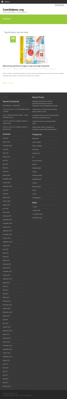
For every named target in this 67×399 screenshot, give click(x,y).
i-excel (20, 395)
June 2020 (5, 208)
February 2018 (7, 264)
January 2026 (6, 142)
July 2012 (5, 364)
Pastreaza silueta (37, 175)
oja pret (54, 68)
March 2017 (6, 297)
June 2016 (5, 323)
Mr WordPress (7, 105)
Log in (35, 207)
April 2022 (5, 171)
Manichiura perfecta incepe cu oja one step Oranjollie (26, 66)
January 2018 (6, 268)
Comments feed (38, 214)
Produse (17, 68)
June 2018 (5, 249)
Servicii (34, 190)
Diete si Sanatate (37, 146)
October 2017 (7, 275)
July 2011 (5, 371)
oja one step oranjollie (41, 68)
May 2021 (5, 194)
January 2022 (6, 175)
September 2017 (7, 279)
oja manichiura (25, 68)
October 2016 (7, 308)
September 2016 (7, 312)
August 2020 (6, 205)
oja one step (32, 68)
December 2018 (7, 234)
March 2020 (6, 212)
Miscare (34, 164)
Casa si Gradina (36, 142)
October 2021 (7, 182)
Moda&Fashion (36, 168)
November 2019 (7, 223)
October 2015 (7, 327)
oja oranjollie (49, 68)
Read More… (7, 79)
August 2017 (6, 282)
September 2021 (7, 186)
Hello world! (16, 105)
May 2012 (5, 368)
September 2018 (7, 242)
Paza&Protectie (36, 179)
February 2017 (7, 301)
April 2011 (5, 382)
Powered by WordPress (9, 395)
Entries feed (36, 210)
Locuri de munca (37, 160)
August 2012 (6, 360)
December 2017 (7, 271)
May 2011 (5, 379)
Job (33, 157)
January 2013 (6, 342)
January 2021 (6, 197)
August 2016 (6, 316)
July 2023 (5, 164)
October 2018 (7, 238)
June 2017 (5, 286)
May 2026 (5, 138)
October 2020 (7, 201)
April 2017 (5, 293)
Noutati (34, 172)
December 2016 (7, 305)
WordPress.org (37, 218)
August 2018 (6, 245)
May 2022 (5, 168)
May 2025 (5, 153)
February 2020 (7, 216)
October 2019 (7, 227)
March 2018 (6, 260)
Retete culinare (36, 186)
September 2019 (7, 231)
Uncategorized (36, 197)
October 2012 (7, 353)
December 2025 (7, 145)
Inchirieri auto (36, 153)
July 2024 (5, 160)
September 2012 (7, 356)
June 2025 (5, 149)
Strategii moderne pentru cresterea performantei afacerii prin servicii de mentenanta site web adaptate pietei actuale (45, 103)
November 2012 (7, 349)
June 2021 (5, 190)
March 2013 (6, 334)
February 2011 (7, 386)
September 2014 (7, 331)
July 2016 (5, 319)
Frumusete (35, 149)
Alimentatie (35, 138)
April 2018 (5, 256)
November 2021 (7, 179)
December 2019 (7, 219)
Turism (34, 194)
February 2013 (7, 338)
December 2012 (7, 345)
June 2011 (5, 375)
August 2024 (6, 157)
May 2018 (5, 253)
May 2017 (5, 290)
